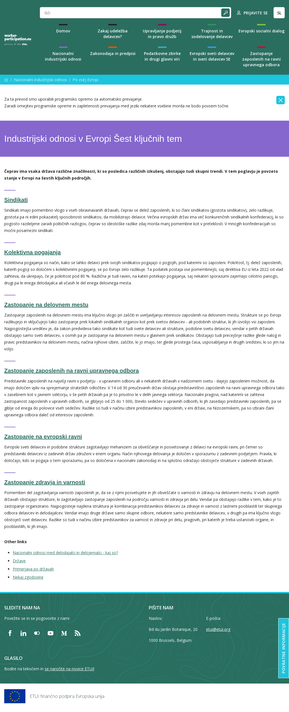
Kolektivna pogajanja (32, 252)
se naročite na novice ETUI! (69, 668)
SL (279, 13)
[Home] (17, 39)
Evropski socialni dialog (261, 31)
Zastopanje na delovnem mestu (46, 305)
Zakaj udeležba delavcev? (113, 33)
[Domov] (6, 80)
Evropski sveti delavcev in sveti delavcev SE (212, 56)
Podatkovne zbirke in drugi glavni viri (162, 56)
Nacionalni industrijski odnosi (63, 56)
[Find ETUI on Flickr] (37, 633)
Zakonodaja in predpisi (112, 53)
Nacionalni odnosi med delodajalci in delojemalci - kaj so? (65, 552)
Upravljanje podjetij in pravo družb (162, 33)
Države (19, 560)
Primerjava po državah (33, 569)
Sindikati (16, 200)
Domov (63, 31)
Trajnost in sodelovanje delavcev (212, 33)
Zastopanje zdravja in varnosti (44, 482)
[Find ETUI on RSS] (77, 633)
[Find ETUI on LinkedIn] (23, 633)
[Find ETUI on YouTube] (50, 633)
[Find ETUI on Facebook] (10, 633)
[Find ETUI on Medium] (64, 633)
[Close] (280, 100)
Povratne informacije (283, 648)
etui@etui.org (218, 629)
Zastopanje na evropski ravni (43, 437)
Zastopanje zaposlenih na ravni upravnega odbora (261, 59)
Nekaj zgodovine (28, 577)
